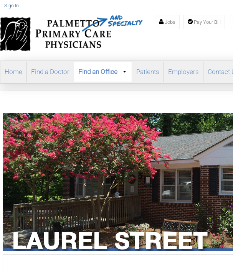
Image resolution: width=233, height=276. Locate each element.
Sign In (11, 5)
